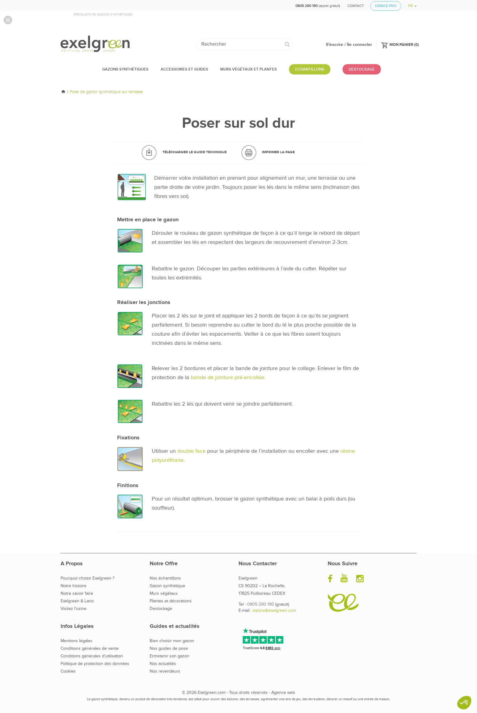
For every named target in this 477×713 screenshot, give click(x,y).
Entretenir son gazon (169, 656)
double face (191, 451)
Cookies (68, 671)
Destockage (161, 608)
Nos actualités (163, 663)
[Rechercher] (245, 44)
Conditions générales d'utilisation (92, 656)
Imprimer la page (278, 152)
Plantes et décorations (171, 601)
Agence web (283, 692)
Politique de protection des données (95, 663)
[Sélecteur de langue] (410, 4)
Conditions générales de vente (90, 648)
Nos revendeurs (165, 671)
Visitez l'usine (73, 608)
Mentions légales (76, 641)
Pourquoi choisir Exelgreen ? (87, 578)
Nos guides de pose (169, 648)
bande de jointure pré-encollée (227, 377)
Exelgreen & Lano (77, 601)
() (400, 44)
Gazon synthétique (167, 585)
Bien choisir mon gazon (172, 641)
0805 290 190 (260, 604)
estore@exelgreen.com (274, 610)
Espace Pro (385, 6)
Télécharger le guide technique (194, 152)
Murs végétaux (164, 593)
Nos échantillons (165, 578)
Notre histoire (73, 585)
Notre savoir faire (77, 593)
